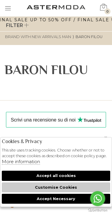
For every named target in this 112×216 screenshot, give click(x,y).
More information (21, 161)
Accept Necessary (56, 198)
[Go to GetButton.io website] (97, 210)
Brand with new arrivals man (38, 36)
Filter (17, 25)
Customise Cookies (56, 187)
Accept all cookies (56, 175)
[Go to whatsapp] (97, 198)
